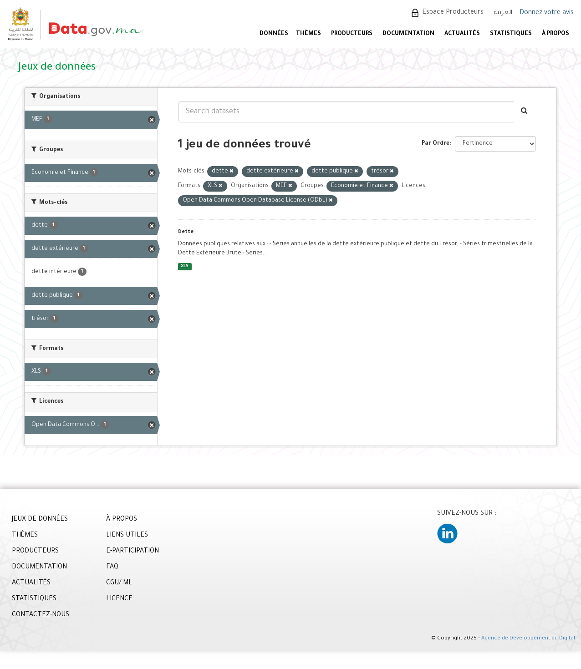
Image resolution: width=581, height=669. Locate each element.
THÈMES (25, 535)
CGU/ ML (119, 583)
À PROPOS (555, 34)
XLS (185, 266)
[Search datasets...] (346, 111)
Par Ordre (435, 144)
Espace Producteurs (453, 12)
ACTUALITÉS (462, 34)
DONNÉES (274, 34)
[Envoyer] (525, 112)
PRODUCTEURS (351, 34)
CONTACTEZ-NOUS (40, 615)
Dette (186, 232)
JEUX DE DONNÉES (40, 519)
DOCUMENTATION (408, 34)
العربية (503, 13)
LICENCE (119, 599)
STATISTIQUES (511, 34)
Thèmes (308, 34)
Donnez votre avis (547, 13)
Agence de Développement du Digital (528, 639)
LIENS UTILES (127, 535)
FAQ (112, 567)
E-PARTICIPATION (132, 551)
